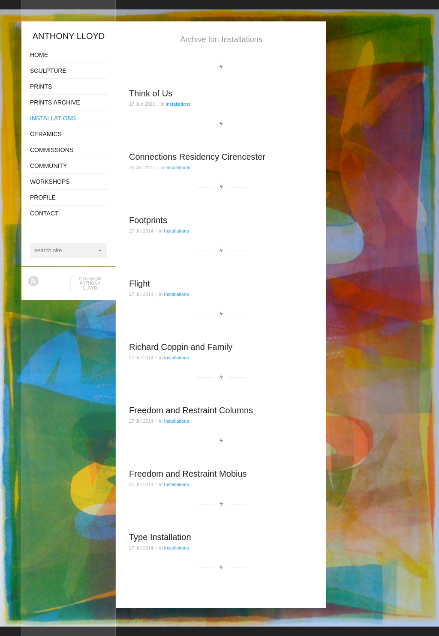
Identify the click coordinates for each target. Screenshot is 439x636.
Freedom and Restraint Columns (191, 410)
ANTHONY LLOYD (90, 285)
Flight (139, 283)
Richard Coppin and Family (180, 347)
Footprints (148, 220)
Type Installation (160, 537)
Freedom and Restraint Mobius (188, 473)
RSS (33, 281)
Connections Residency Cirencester (197, 156)
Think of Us (150, 93)
